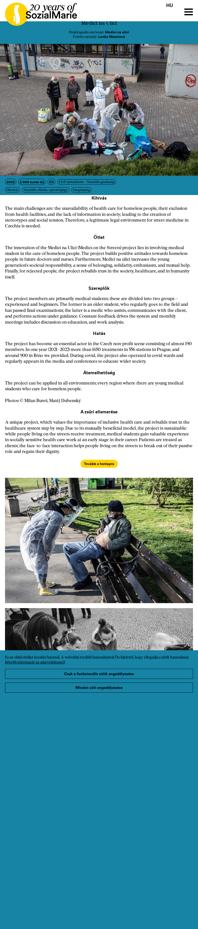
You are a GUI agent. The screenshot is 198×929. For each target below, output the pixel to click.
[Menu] (188, 12)
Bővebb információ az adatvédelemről (35, 663)
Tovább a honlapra (99, 463)
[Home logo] (38, 12)
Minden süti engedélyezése (99, 687)
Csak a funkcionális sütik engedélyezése (99, 673)
